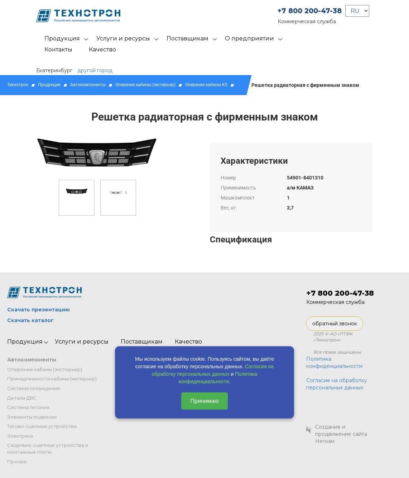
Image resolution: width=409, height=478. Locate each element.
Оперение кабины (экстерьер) (145, 84)
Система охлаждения (33, 388)
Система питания (28, 407)
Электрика (20, 436)
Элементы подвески (32, 417)
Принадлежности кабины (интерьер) (52, 378)
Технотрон (17, 84)
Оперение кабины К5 (206, 84)
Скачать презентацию (38, 309)
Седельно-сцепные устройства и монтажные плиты (47, 448)
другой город (94, 70)
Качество (102, 49)
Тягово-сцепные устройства (42, 426)
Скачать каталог (30, 320)
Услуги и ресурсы (123, 38)
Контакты (58, 49)
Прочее (17, 461)
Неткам (325, 441)
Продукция (62, 38)
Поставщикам (187, 38)
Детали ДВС (22, 398)
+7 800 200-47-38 (310, 11)
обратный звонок (334, 323)
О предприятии (249, 38)
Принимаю (204, 401)
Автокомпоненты (88, 84)
